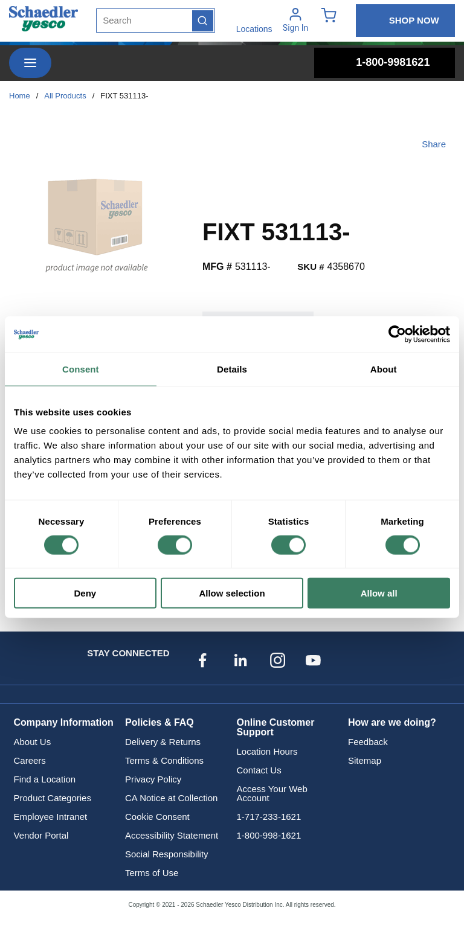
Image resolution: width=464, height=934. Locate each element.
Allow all (379, 593)
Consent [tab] (80, 368)
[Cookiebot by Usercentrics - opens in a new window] (397, 334)
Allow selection (232, 593)
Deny (85, 593)
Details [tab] (232, 368)
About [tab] (383, 368)
